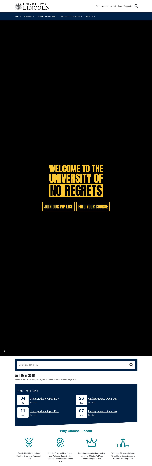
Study (17, 16)
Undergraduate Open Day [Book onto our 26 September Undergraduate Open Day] (102, 398)
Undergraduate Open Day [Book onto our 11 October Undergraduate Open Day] (44, 411)
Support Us (128, 6)
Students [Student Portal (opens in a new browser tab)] (105, 6)
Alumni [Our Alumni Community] (113, 6)
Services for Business (46, 16)
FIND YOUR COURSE (93, 206)
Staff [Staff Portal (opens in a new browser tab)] (97, 6)
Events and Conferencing (70, 16)
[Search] (131, 365)
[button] (136, 6)
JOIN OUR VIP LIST (58, 206)
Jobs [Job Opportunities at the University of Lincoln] (120, 6)
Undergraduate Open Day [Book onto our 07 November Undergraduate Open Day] (102, 411)
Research (28, 16)
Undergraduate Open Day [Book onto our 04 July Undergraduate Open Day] (44, 398)
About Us (89, 16)
